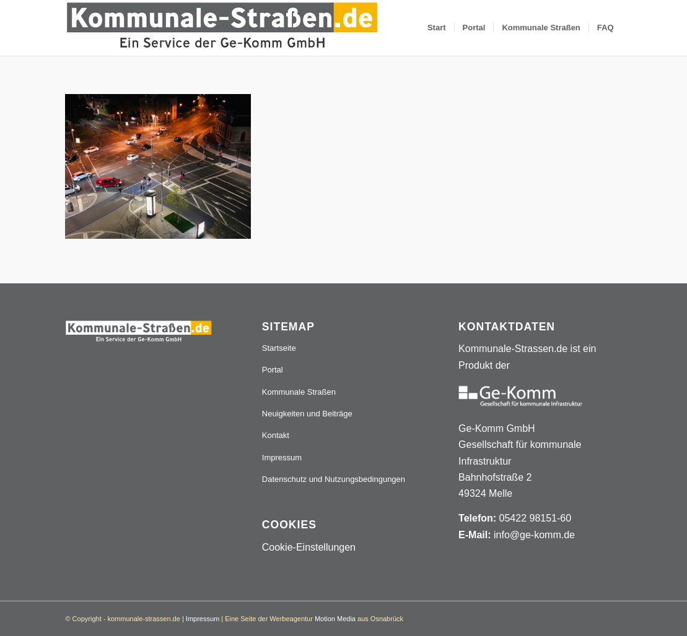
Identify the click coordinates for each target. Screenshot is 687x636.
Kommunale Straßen (299, 392)
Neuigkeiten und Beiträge (307, 413)
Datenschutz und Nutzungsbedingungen (333, 479)
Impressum (282, 457)
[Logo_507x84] (222, 28)
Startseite (279, 348)
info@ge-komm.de (534, 535)
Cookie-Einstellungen (309, 547)
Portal (272, 369)
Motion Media (335, 618)
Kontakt (275, 435)
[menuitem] (436, 28)
